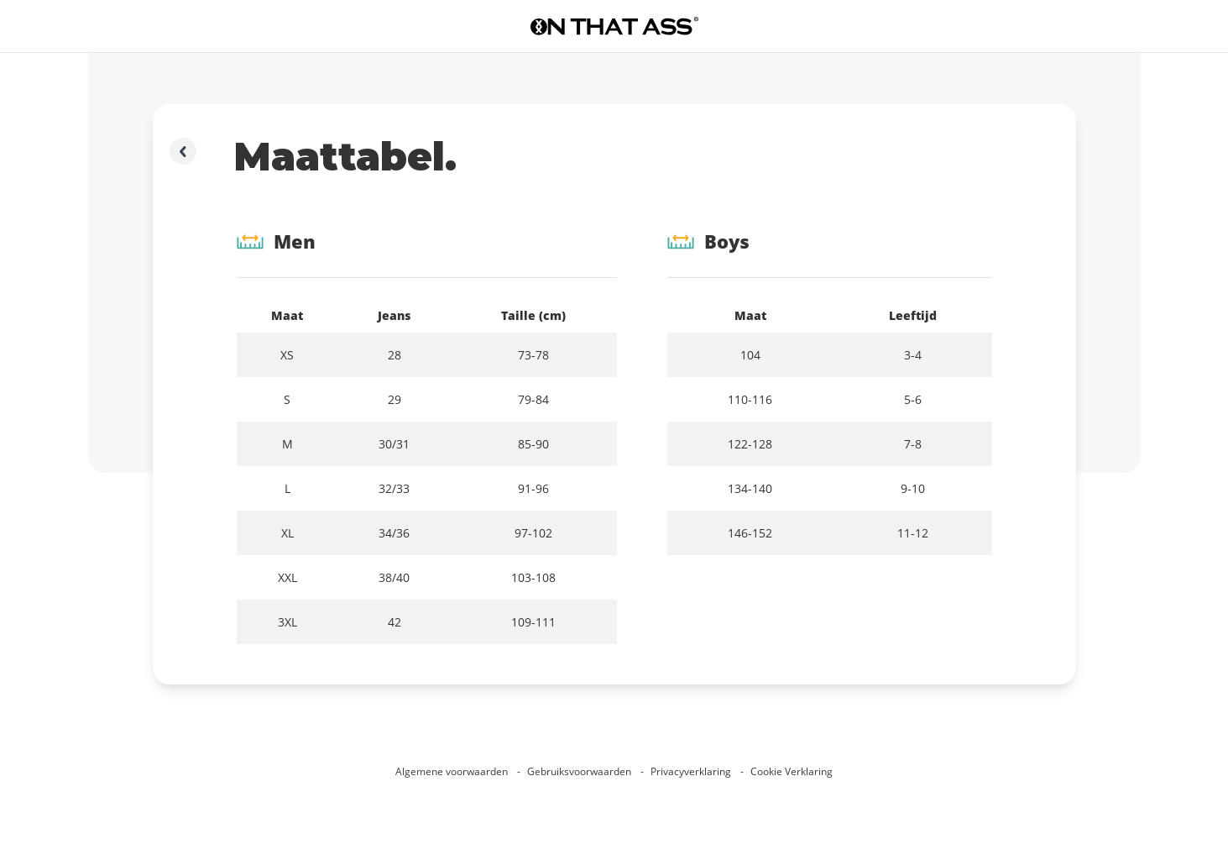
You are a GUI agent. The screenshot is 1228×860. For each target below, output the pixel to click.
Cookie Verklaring (791, 771)
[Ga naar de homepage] (614, 26)
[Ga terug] (183, 151)
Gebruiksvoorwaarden (580, 771)
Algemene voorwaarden (452, 771)
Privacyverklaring (692, 771)
